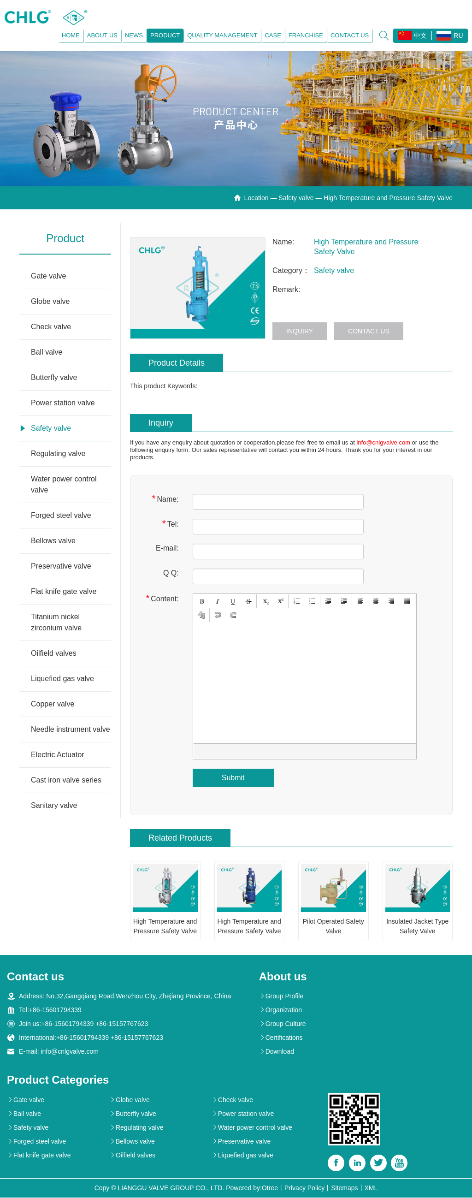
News (133, 35)
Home (70, 35)
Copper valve (52, 704)
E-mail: (167, 548)
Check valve (51, 327)
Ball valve (46, 352)
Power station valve (63, 403)
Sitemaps (344, 1188)
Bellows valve (53, 541)
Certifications (281, 1038)
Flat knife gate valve (63, 591)
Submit (233, 778)
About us (102, 35)
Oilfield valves (54, 653)
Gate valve (48, 276)
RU (450, 36)
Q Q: (171, 573)
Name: (165, 499)
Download (276, 1052)
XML (371, 1188)
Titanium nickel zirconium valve (56, 622)
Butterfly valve (54, 377)
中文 (412, 35)
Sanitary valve (54, 805)
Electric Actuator (57, 755)
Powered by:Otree (252, 1188)
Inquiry (299, 331)
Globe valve (50, 301)
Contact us (349, 35)
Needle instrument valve (70, 729)
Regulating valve (58, 453)
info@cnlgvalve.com (383, 442)
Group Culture (282, 1024)
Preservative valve (61, 566)
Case (273, 35)
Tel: (170, 523)
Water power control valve (64, 484)
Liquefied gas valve (62, 678)
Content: (162, 598)
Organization (280, 1010)
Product (164, 35)
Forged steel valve (61, 515)
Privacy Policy (304, 1188)
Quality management (222, 35)
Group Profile (281, 996)
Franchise (305, 35)
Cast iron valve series (66, 780)
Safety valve (295, 198)
